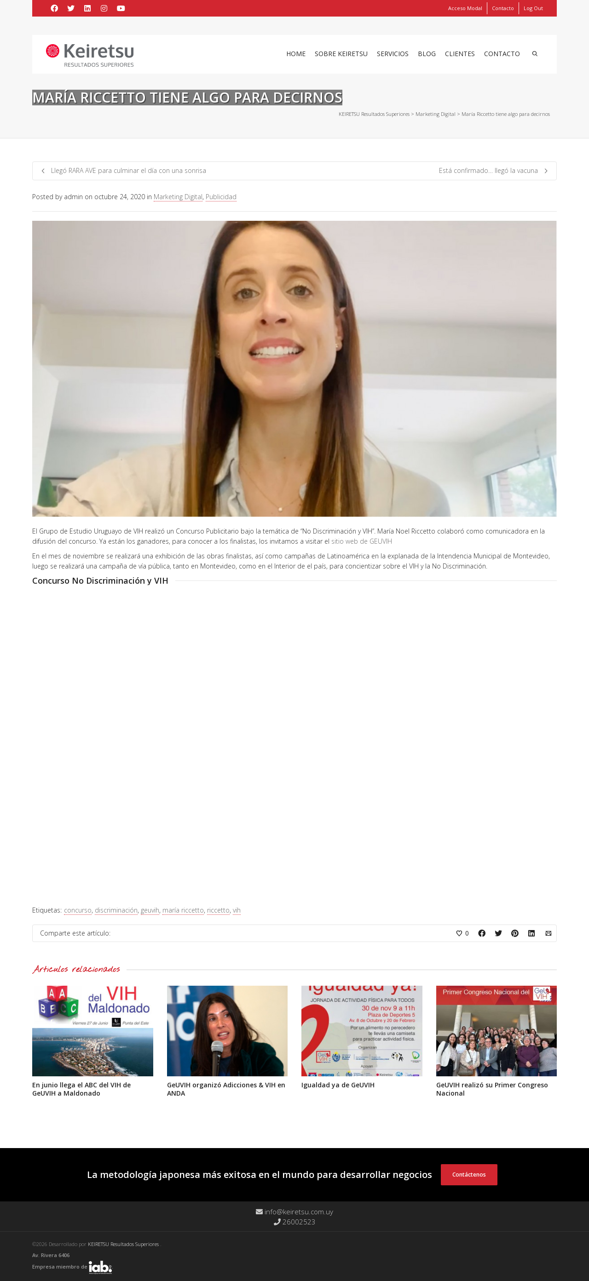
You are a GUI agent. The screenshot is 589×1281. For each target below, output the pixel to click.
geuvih (150, 910)
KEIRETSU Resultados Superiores (124, 1244)
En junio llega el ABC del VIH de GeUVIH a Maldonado (81, 1088)
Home (296, 53)
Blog (427, 53)
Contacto (503, 8)
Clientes (460, 53)
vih (237, 910)
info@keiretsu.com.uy (294, 1211)
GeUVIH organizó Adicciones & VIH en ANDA (226, 1088)
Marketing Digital (178, 196)
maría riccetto (183, 910)
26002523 (295, 1221)
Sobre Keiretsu (341, 53)
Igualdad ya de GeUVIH (338, 1084)
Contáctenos (469, 1174)
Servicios (393, 53)
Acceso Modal (465, 8)
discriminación (116, 910)
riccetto (218, 910)
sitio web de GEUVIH (361, 541)
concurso (78, 910)
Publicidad (221, 196)
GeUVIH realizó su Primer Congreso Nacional (492, 1088)
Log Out (533, 8)
